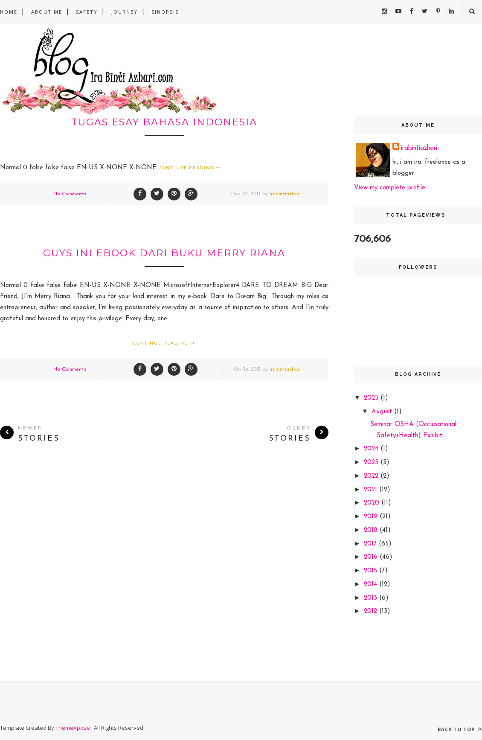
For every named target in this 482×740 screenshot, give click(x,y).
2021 (371, 490)
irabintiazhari (285, 194)
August (383, 412)
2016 (372, 557)
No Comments (69, 194)
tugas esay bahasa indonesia (164, 122)
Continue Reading (190, 167)
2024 (372, 449)
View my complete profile (389, 188)
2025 (372, 398)
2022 (372, 476)
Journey (124, 12)
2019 (372, 517)
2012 (371, 611)
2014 (371, 584)
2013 (371, 598)
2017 (371, 544)
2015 (371, 571)
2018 (372, 530)
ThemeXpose (73, 727)
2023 (372, 462)
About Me (46, 12)
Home (8, 12)
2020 (372, 503)
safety (87, 12)
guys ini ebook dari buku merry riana (164, 253)
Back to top (460, 729)
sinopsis (165, 12)
